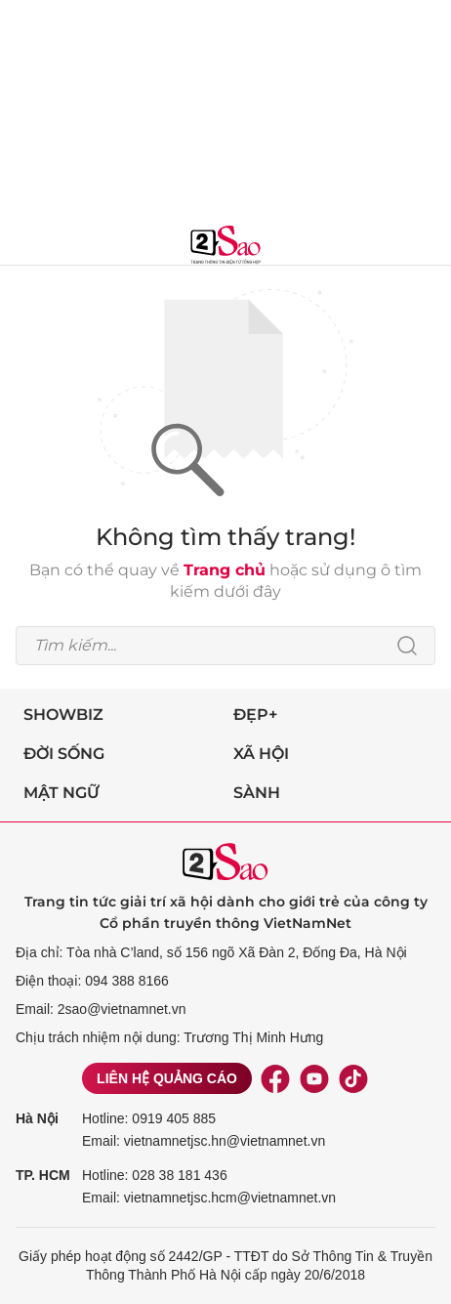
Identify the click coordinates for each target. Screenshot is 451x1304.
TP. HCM (43, 1175)
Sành (256, 792)
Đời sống (63, 753)
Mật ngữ (61, 792)
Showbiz (63, 714)
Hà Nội (37, 1118)
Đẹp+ (255, 714)
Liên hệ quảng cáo (167, 1078)
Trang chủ (225, 570)
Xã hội (261, 753)
